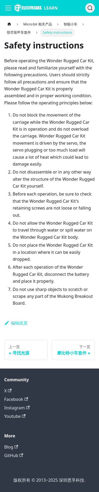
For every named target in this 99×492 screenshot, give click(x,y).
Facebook (16, 399)
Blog (11, 447)
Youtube (15, 416)
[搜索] (90, 8)
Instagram (17, 408)
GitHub (13, 455)
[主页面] (9, 24)
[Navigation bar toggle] (8, 8)
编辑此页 (16, 323)
